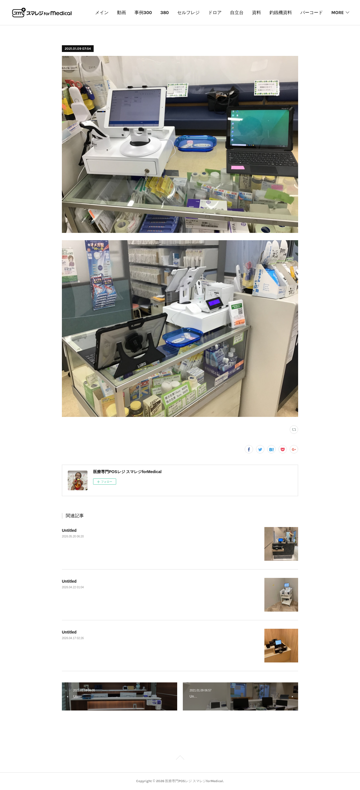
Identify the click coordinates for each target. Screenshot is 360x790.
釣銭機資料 (311, 12)
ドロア (246, 12)
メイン (133, 12)
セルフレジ (219, 12)
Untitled (69, 530)
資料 (287, 12)
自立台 (267, 12)
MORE (337, 12)
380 (195, 12)
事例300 (174, 12)
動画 (152, 12)
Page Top (180, 758)
